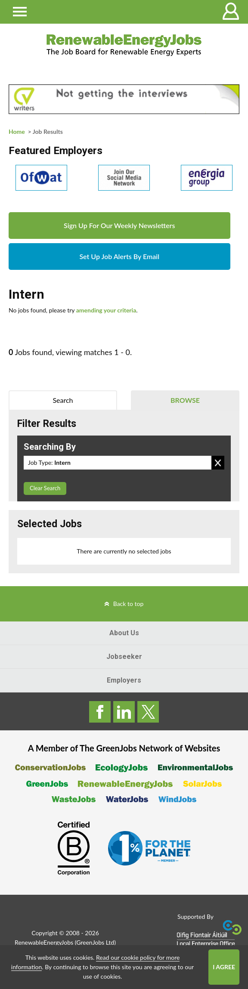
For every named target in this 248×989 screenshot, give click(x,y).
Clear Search (45, 488)
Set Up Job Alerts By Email (119, 256)
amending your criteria (106, 310)
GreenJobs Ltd (95, 942)
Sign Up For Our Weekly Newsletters (119, 225)
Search (63, 400)
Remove (217, 463)
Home (17, 131)
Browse (185, 400)
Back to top (128, 603)
